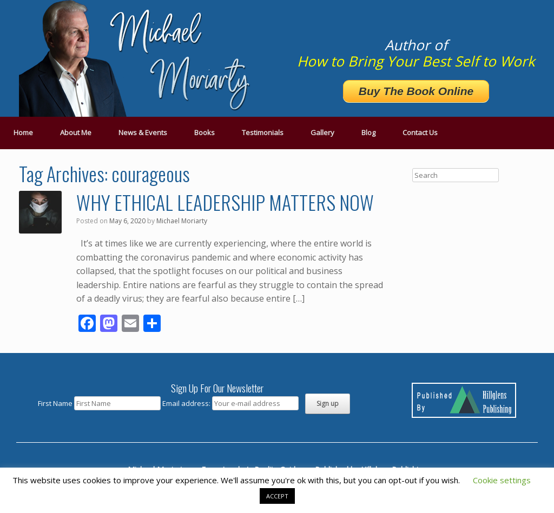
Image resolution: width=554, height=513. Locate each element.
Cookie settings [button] (502, 480)
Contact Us (420, 132)
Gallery (322, 132)
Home (23, 132)
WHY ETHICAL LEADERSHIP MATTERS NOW (225, 202)
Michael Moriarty (181, 220)
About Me (75, 132)
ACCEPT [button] (277, 496)
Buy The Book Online (416, 91)
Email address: (187, 403)
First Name (55, 403)
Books (204, 132)
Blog (368, 132)
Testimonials (262, 132)
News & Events (142, 132)
